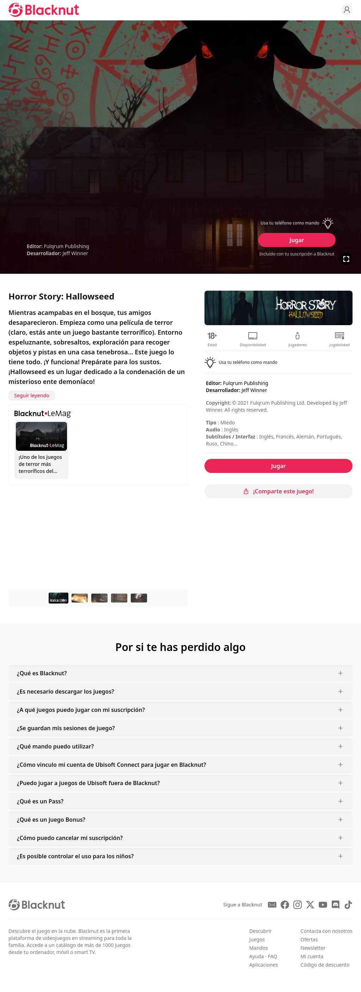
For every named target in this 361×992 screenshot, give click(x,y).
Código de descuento (324, 964)
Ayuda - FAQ (263, 956)
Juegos (257, 939)
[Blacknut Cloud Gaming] (43, 10)
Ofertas (309, 939)
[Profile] (347, 9)
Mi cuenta (311, 956)
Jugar (296, 240)
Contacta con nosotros (326, 931)
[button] (297, 223)
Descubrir (260, 931)
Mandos (258, 947)
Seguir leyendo (31, 395)
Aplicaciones (263, 964)
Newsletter (312, 947)
